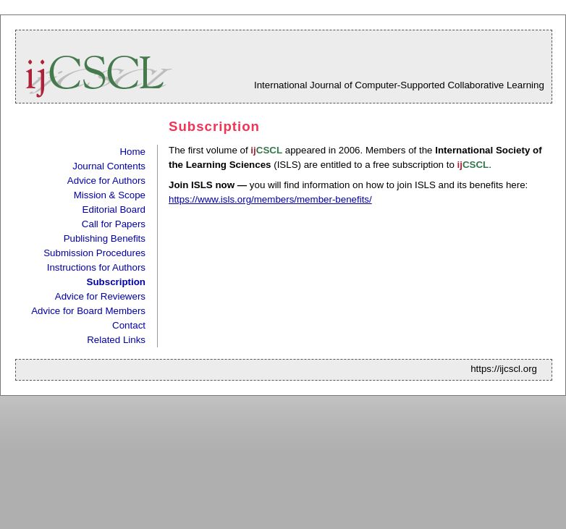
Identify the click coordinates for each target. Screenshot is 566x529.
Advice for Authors (106, 180)
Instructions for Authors (96, 267)
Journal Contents (108, 166)
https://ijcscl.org (503, 368)
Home (132, 151)
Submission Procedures (94, 252)
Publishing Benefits (104, 238)
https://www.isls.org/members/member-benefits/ (270, 199)
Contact (128, 325)
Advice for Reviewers (100, 296)
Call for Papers (113, 224)
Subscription (116, 281)
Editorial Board (114, 209)
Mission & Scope (109, 195)
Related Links (116, 339)
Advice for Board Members (88, 310)
